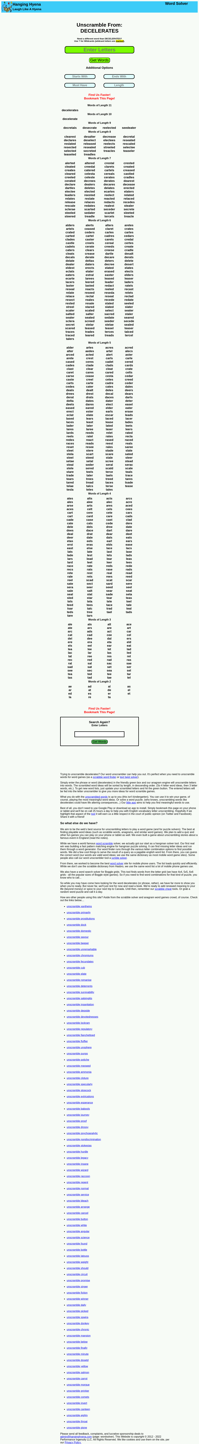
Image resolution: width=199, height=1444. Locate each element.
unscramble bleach (77, 1200)
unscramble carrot (77, 1378)
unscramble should (77, 1268)
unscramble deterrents (79, 986)
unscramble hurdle (77, 1151)
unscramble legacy (77, 1157)
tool (93, 814)
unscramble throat (77, 1421)
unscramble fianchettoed (81, 1035)
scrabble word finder (104, 777)
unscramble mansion (79, 1335)
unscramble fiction (77, 1292)
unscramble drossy (77, 1127)
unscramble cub (76, 967)
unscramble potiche (78, 1059)
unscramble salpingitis (79, 998)
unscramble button (77, 1219)
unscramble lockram (78, 1023)
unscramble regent (77, 1182)
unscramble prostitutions (81, 918)
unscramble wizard (77, 1170)
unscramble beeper (78, 943)
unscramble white (77, 1225)
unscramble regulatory (79, 1029)
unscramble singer (77, 1286)
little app (131, 802)
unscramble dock (76, 924)
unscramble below (77, 1341)
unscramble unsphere (79, 1047)
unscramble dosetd (77, 1360)
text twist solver (129, 777)
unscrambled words (96, 796)
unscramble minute (77, 1354)
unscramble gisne (77, 1427)
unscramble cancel (77, 1213)
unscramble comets (78, 1397)
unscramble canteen (78, 1409)
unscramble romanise (79, 980)
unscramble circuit (77, 1274)
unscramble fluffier (77, 1041)
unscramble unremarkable (82, 949)
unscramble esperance (80, 1102)
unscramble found (77, 1243)
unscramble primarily (79, 912)
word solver (116, 863)
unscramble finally (77, 1348)
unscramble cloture (77, 1078)
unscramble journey (78, 1115)
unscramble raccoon (78, 1176)
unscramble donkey (78, 1323)
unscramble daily (76, 1305)
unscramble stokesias (79, 1145)
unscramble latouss (78, 1256)
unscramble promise (78, 1280)
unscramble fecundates (80, 961)
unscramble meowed (79, 1065)
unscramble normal (78, 1188)
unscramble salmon (78, 1372)
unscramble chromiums (80, 955)
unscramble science (78, 1237)
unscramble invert (77, 1403)
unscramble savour (77, 937)
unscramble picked (77, 1311)
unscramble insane (77, 1164)
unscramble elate (76, 973)
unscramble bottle (77, 1249)
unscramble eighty (77, 1415)
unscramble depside (78, 1010)
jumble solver (119, 858)
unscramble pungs (77, 1053)
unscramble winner (77, 1298)
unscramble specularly (79, 1084)
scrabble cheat (163, 889)
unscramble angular (78, 1231)
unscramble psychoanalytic (82, 1133)
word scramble (104, 843)
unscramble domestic (79, 931)
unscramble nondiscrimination (84, 1139)
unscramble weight (77, 1262)
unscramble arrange (78, 1206)
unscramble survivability (80, 992)
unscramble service (78, 1194)
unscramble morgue (78, 1384)
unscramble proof (77, 1121)
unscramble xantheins (79, 906)
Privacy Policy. (73, 1442)
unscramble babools (78, 1108)
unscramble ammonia (79, 1072)
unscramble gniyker (78, 1390)
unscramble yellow (77, 1366)
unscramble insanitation (80, 1004)
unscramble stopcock (79, 1090)
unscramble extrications (80, 1096)
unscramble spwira (77, 1317)
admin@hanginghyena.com (76, 1436)
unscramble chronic (78, 1329)
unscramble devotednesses (82, 1016)
